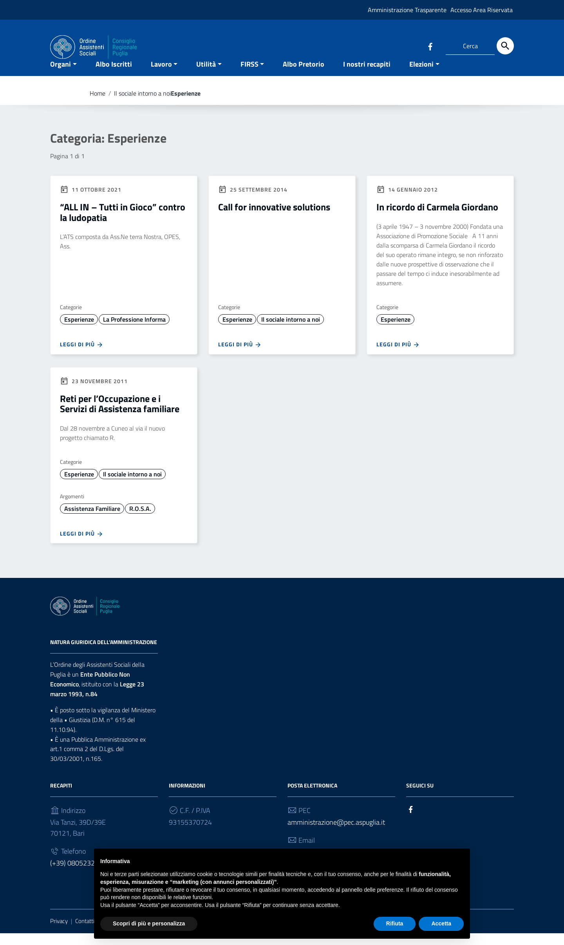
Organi (60, 76)
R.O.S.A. (140, 520)
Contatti (84, 933)
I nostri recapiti (366, 76)
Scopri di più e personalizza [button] (149, 923)
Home (97, 105)
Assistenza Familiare (92, 520)
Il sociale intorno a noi (142, 105)
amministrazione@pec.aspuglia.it (336, 834)
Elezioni (421, 76)
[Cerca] (505, 45)
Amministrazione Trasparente (407, 9)
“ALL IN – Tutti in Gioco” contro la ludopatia (122, 224)
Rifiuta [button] (394, 923)
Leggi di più (81, 356)
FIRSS (249, 76)
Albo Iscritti (114, 76)
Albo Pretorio (303, 76)
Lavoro (161, 76)
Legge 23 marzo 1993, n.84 (97, 701)
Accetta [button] (441, 923)
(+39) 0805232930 (78, 875)
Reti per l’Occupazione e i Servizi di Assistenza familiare (119, 415)
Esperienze (79, 331)
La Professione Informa (134, 331)
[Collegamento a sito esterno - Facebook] (430, 46)
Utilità (206, 76)
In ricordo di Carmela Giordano (437, 219)
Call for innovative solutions (274, 219)
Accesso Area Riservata (481, 9)
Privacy (59, 933)
